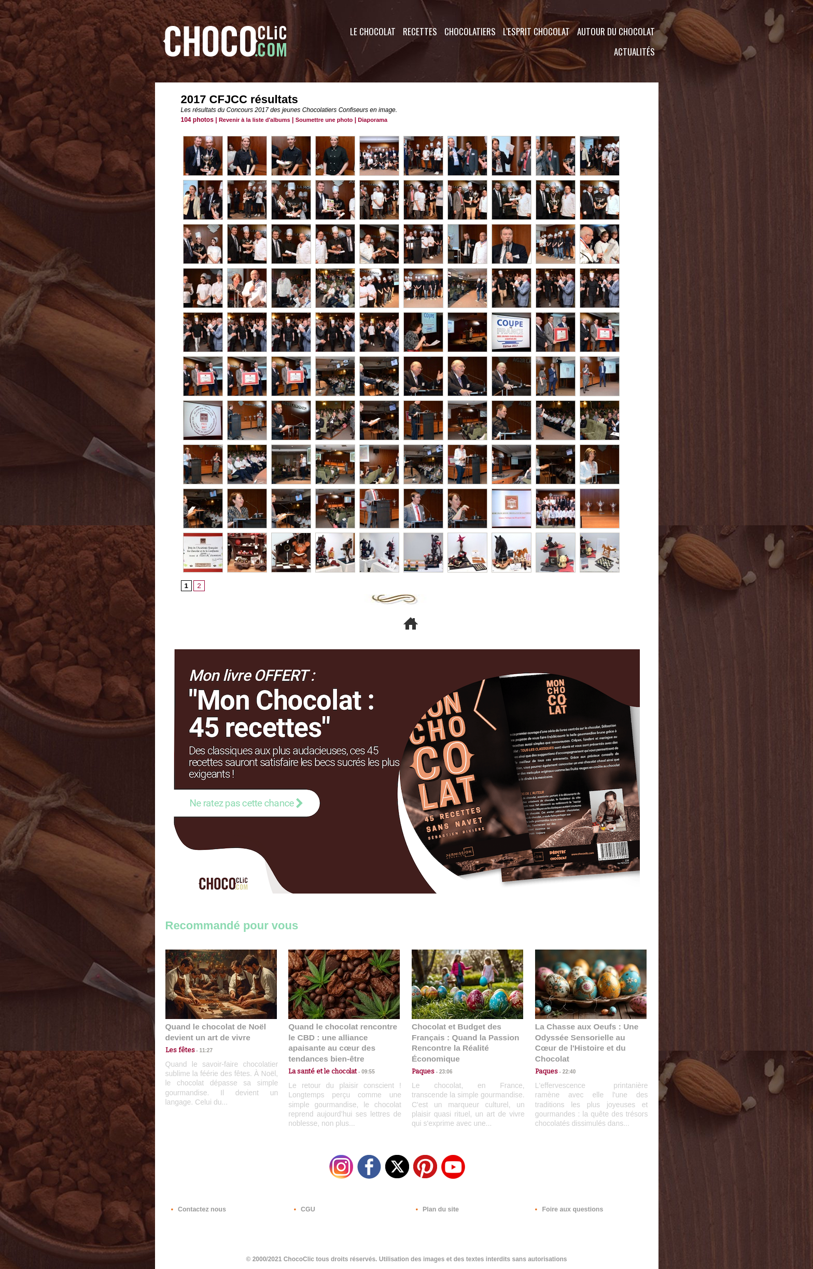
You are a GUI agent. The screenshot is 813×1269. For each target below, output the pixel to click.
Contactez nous (197, 1206)
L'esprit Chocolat (536, 31)
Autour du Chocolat (616, 31)
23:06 (442, 1070)
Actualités (634, 51)
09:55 (361, 1060)
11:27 (200, 1050)
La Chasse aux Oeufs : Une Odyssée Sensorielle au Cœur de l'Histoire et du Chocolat (586, 1037)
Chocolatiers (470, 31)
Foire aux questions (566, 1206)
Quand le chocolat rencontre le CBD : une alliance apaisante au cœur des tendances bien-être (343, 1037)
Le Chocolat (373, 31)
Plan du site (436, 1206)
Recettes (420, 31)
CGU (303, 1206)
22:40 (565, 1060)
